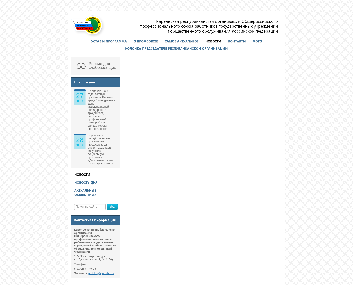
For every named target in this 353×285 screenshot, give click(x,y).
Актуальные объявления (85, 192)
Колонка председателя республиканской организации (176, 48)
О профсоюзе (146, 41)
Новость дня (85, 182)
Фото (257, 41)
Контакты (237, 41)
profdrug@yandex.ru (101, 273)
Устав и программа (109, 41)
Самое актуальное (182, 41)
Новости (213, 41)
